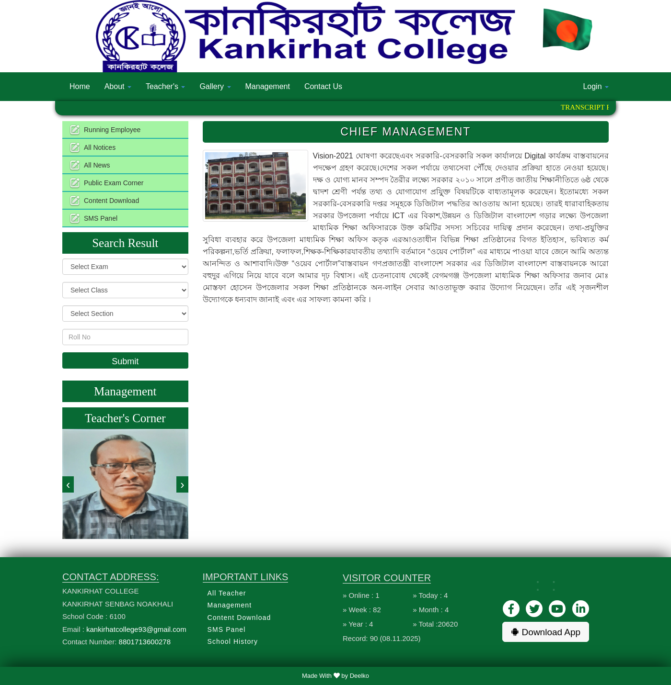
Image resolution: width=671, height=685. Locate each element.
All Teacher (227, 593)
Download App (545, 632)
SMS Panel (100, 218)
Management (267, 86)
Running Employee (112, 130)
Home (79, 86)
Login (596, 86)
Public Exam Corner (114, 183)
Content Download (111, 200)
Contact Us (323, 86)
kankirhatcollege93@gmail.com (136, 629)
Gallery (215, 86)
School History (233, 641)
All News (97, 165)
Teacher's (165, 86)
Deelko (359, 675)
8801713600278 (145, 642)
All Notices (100, 147)
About (117, 86)
